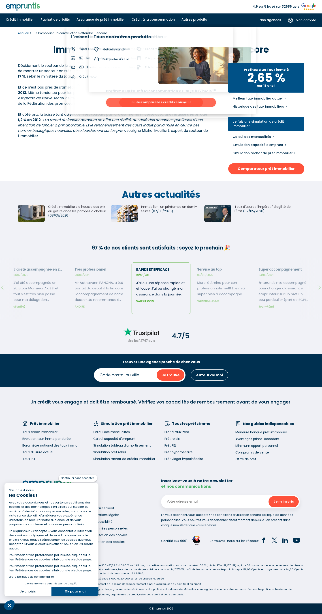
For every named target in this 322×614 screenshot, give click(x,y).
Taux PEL (29, 459)
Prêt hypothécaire (178, 452)
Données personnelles (110, 528)
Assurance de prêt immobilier (101, 19)
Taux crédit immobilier (40, 432)
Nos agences (270, 20)
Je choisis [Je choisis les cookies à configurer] (28, 591)
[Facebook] (263, 541)
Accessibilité (103, 521)
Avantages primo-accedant (257, 439)
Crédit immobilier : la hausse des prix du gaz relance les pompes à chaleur (77, 208)
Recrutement (103, 508)
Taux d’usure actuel (37, 452)
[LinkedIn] (285, 541)
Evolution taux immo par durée (46, 438)
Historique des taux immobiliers (258, 106)
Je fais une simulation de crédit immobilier (258, 123)
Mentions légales (106, 515)
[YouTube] (296, 541)
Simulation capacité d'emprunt (258, 145)
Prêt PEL (170, 445)
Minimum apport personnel (256, 445)
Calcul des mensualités (252, 137)
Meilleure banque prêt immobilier (261, 432)
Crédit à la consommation (153, 19)
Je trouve (170, 375)
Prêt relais (172, 438)
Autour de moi (209, 375)
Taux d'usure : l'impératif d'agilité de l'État (263, 208)
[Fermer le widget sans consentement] (78, 478)
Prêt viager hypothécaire (183, 459)
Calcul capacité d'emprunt (114, 438)
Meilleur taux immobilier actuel (258, 98)
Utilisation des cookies (110, 535)
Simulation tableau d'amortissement (122, 445)
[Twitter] (274, 541)
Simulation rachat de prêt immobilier (263, 153)
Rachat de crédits (55, 19)
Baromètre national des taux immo (49, 445)
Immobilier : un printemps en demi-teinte (169, 208)
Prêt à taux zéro (176, 432)
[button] (9, 605)
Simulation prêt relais (109, 452)
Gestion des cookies (109, 542)
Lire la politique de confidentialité (31, 577)
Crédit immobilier (20, 19)
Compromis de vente (252, 452)
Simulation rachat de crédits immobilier (124, 459)
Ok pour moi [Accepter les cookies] (75, 591)
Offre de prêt (245, 459)
